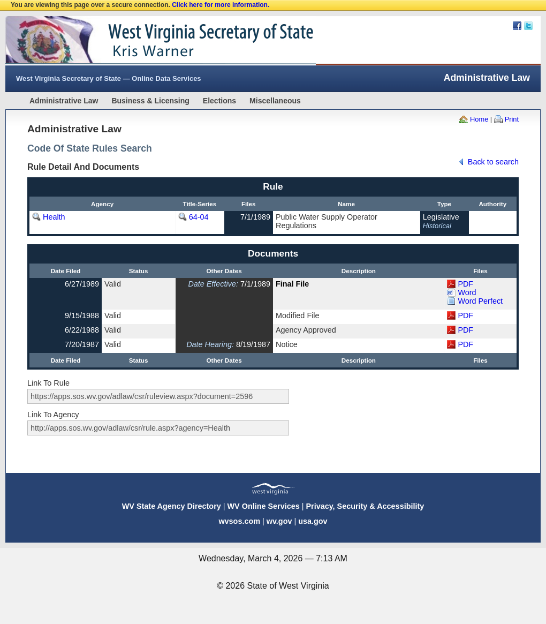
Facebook (517, 25)
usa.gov (312, 521)
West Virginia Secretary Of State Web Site (143, 40)
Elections (219, 100)
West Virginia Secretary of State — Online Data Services (108, 78)
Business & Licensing (150, 100)
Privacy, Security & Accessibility (365, 506)
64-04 (199, 217)
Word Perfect (480, 301)
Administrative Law (63, 100)
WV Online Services (264, 506)
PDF (465, 284)
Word (467, 292)
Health (54, 217)
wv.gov (279, 521)
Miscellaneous (275, 100)
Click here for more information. (220, 5)
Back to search (493, 161)
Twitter (528, 25)
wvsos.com (239, 521)
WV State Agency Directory (171, 506)
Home (479, 119)
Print (512, 119)
